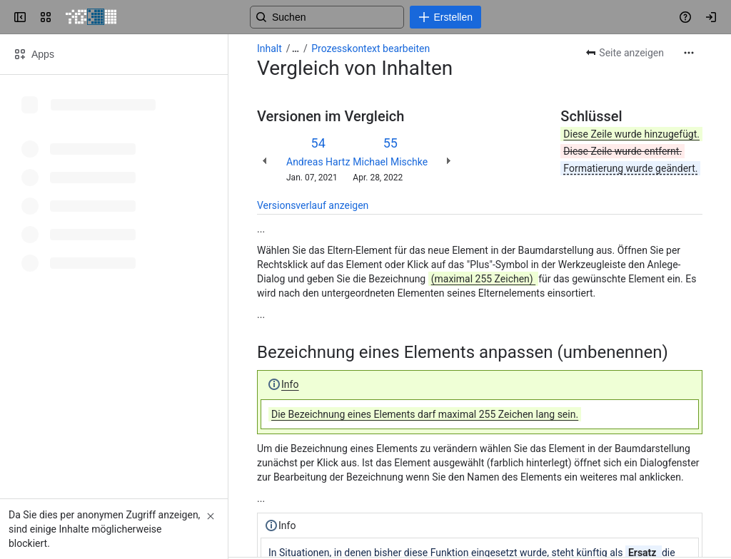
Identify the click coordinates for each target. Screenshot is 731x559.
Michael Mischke (390, 162)
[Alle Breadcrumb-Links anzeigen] (295, 48)
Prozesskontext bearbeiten (370, 48)
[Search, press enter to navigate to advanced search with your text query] (362, 17)
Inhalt (269, 48)
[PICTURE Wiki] (91, 17)
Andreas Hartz (318, 162)
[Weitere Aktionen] (688, 52)
